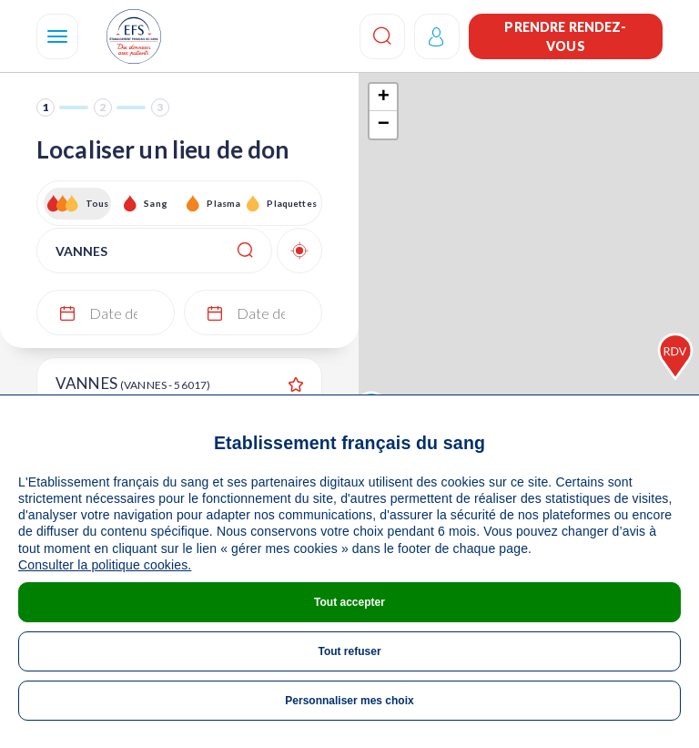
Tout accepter (349, 602)
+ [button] (384, 97)
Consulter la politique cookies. (104, 565)
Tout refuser (349, 651)
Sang (155, 203)
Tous (97, 203)
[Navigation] (57, 36)
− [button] (384, 124)
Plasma (223, 203)
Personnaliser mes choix (349, 700)
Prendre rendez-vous (565, 36)
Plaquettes (291, 203)
